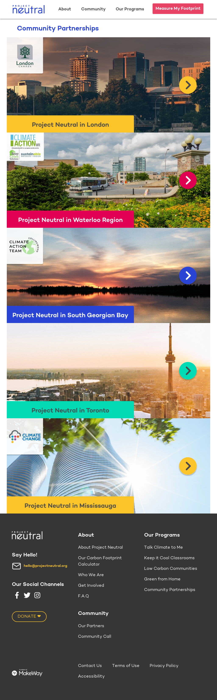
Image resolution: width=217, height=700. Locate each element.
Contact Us (90, 666)
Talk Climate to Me (163, 547)
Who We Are (91, 575)
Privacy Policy (164, 666)
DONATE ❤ (29, 616)
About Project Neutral (100, 547)
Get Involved (91, 586)
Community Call (94, 637)
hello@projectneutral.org (45, 566)
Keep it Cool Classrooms (169, 558)
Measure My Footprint (178, 9)
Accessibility (91, 676)
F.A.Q (83, 596)
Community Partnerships (169, 590)
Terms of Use (125, 666)
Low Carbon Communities (170, 569)
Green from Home (162, 579)
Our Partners (91, 626)
